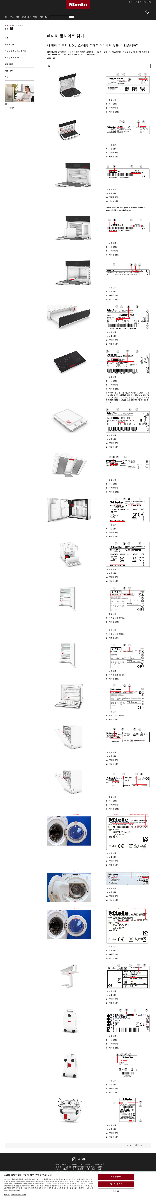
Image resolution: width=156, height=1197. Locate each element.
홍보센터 (91, 1169)
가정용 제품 (145, 2)
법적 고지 (7, 1194)
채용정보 (81, 1169)
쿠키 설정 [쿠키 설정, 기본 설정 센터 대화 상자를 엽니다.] (116, 1191)
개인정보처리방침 (17, 1194)
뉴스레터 (65, 1164)
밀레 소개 (59, 1167)
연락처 (88, 1164)
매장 (92, 1167)
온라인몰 (14, 17)
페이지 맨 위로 (133, 1145)
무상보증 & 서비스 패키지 (15, 51)
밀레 (99, 1169)
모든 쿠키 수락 (116, 1177)
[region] (78, 1184)
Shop (57, 1164)
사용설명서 (98, 1164)
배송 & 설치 (10, 44)
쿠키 (24, 1194)
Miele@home (77, 1164)
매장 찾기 (9, 64)
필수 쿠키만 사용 (116, 1184)
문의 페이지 (10, 108)
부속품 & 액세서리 (12, 58)
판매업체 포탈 (69, 1169)
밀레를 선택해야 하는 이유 (77, 1167)
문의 (7, 77)
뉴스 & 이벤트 (29, 17)
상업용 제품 (132, 2)
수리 (7, 38)
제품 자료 (9, 71)
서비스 (11, 25)
